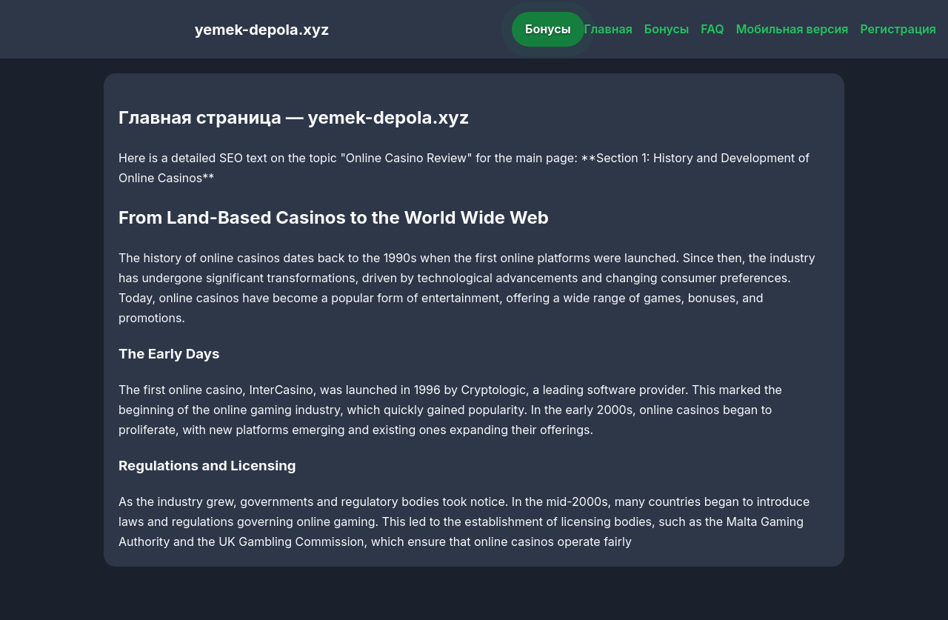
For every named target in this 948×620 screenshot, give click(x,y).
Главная (608, 28)
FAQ (712, 28)
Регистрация (898, 28)
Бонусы (548, 28)
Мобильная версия (792, 28)
